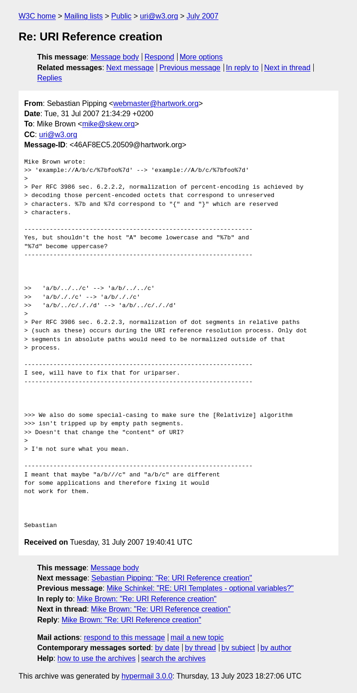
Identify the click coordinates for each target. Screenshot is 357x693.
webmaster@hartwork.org (155, 103)
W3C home (37, 16)
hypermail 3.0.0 (146, 676)
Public (121, 16)
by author (275, 648)
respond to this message (124, 637)
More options (201, 57)
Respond (159, 57)
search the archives (173, 658)
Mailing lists (83, 16)
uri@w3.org (159, 16)
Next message (130, 68)
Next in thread (287, 68)
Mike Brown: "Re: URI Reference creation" (146, 599)
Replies (49, 78)
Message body (115, 57)
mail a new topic (197, 637)
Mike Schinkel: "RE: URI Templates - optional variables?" (199, 588)
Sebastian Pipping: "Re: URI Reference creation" (172, 578)
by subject (238, 648)
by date (167, 648)
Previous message (190, 68)
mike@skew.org (108, 124)
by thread (200, 648)
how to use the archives (97, 658)
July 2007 (202, 16)
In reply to (242, 68)
